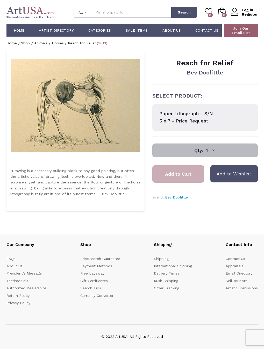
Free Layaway (92, 273)
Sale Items (137, 30)
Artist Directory (56, 30)
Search (184, 12)
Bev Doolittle (205, 72)
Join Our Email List (241, 30)
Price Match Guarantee (100, 259)
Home (19, 30)
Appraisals (235, 266)
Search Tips (90, 288)
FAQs (11, 259)
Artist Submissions (242, 288)
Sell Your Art (236, 281)
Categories (99, 30)
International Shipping (173, 266)
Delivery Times (166, 273)
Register (250, 14)
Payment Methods (96, 266)
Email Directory (239, 273)
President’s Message (24, 273)
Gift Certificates (94, 281)
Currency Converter (96, 295)
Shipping (161, 259)
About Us (171, 30)
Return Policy (18, 295)
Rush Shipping (166, 281)
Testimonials (17, 281)
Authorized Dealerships (26, 288)
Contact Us (206, 30)
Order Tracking (166, 288)
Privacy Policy (18, 303)
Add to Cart (178, 174)
